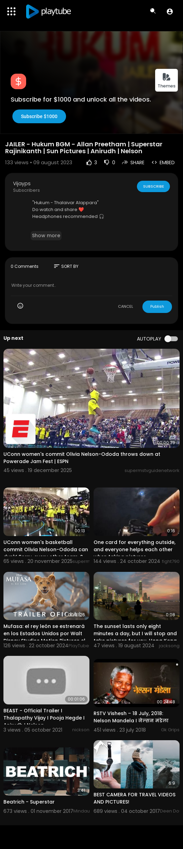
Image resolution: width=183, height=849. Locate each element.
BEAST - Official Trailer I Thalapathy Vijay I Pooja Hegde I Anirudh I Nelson (44, 718)
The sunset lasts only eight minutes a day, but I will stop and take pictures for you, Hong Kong (135, 633)
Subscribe (153, 186)
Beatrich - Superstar (29, 801)
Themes (166, 80)
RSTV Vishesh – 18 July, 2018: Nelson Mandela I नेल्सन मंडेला (131, 717)
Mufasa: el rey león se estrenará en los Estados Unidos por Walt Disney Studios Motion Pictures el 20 (44, 637)
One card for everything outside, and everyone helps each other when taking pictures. (134, 549)
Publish (157, 306)
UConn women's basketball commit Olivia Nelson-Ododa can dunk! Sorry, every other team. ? (45, 549)
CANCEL (125, 306)
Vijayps (22, 183)
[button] (170, 11)
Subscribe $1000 (39, 116)
